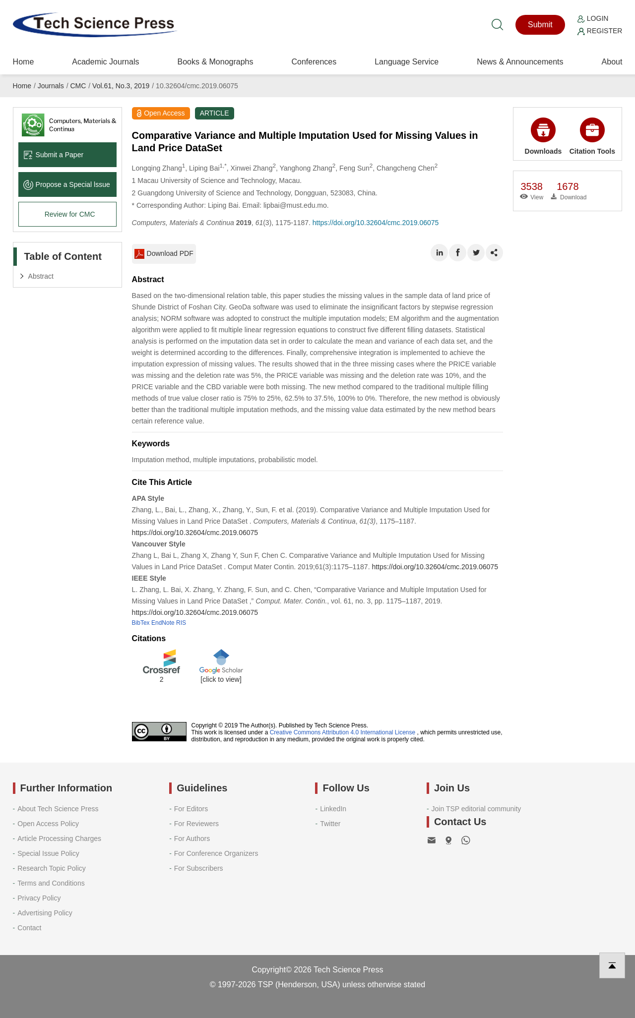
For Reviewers (196, 824)
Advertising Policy (44, 913)
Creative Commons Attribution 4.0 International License (343, 732)
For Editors (191, 809)
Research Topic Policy (51, 868)
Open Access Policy (48, 824)
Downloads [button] (543, 136)
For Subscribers (198, 868)
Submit (540, 24)
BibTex (141, 622)
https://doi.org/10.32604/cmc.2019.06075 (376, 223)
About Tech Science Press (57, 809)
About (612, 62)
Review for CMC (70, 214)
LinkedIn (333, 809)
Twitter (330, 824)
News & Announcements (520, 62)
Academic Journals (105, 62)
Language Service (407, 62)
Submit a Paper (53, 155)
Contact (29, 928)
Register (599, 31)
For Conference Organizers (216, 853)
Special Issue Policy (48, 853)
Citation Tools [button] (592, 136)
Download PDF (163, 254)
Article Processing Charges (59, 838)
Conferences (313, 62)
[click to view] (220, 679)
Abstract (41, 276)
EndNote (163, 622)
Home (23, 62)
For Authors (192, 838)
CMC (78, 86)
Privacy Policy (39, 898)
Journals (51, 86)
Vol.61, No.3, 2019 (120, 86)
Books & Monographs (215, 62)
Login (592, 18)
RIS (181, 622)
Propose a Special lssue (66, 184)
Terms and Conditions (50, 883)
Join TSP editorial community (476, 809)
